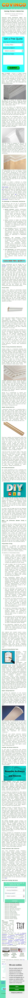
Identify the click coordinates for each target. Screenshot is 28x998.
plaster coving (22, 632)
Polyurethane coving (16, 548)
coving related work (9, 683)
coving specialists (6, 276)
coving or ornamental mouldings (9, 22)
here (6, 878)
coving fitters (8, 280)
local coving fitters (15, 686)
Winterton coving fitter (18, 110)
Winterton (4, 265)
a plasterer (11, 935)
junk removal (21, 943)
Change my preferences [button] (16, 992)
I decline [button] (17, 989)
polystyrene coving (21, 656)
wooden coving (18, 410)
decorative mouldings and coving (12, 78)
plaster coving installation (17, 676)
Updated (3, 983)
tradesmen (14, 945)
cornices (8, 125)
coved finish (17, 113)
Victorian (23, 103)
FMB (3, 189)
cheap (23, 173)
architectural (18, 835)
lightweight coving (6, 665)
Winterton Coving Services (10, 880)
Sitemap (3, 981)
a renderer (10, 944)
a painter (22, 936)
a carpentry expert (19, 939)
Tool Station (5, 199)
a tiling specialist (19, 934)
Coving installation (7, 264)
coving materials (21, 241)
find (6, 850)
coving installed (8, 31)
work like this (13, 149)
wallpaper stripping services (16, 940)
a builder (11, 938)
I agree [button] (16, 986)
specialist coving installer (16, 144)
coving (21, 451)
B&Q (16, 194)
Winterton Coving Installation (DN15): (12, 17)
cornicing (10, 941)
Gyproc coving (20, 727)
